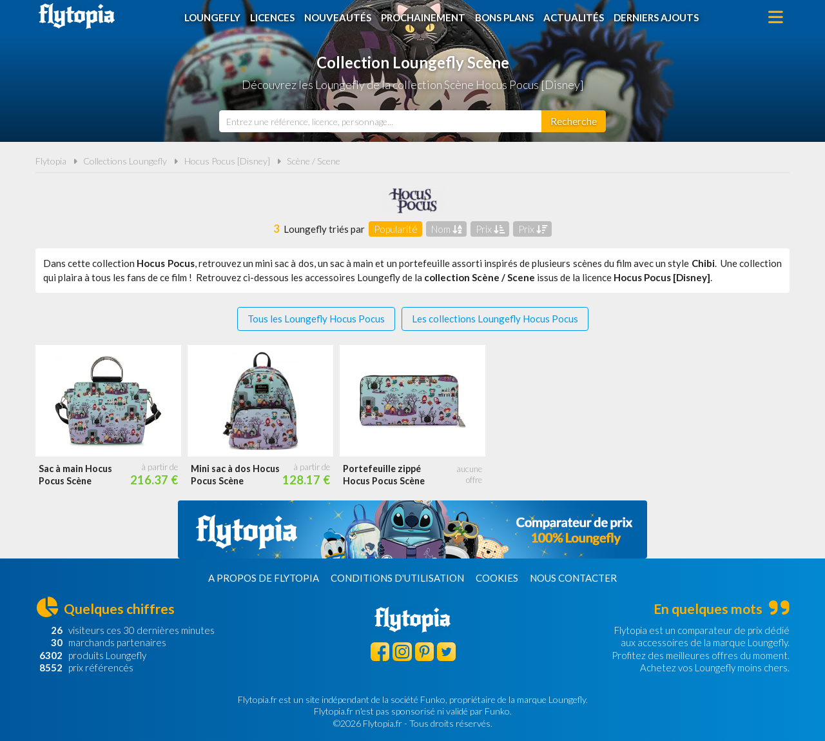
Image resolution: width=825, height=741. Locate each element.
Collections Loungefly (125, 160)
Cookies (497, 578)
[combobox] (380, 121)
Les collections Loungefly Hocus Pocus (495, 318)
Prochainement (423, 17)
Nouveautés (337, 17)
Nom (446, 229)
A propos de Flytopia (263, 578)
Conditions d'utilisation (397, 578)
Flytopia (77, 16)
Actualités (573, 17)
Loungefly (212, 17)
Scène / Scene (313, 160)
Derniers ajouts (656, 17)
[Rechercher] (573, 121)
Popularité (396, 229)
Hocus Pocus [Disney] (227, 160)
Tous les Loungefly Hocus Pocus (316, 318)
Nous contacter (573, 578)
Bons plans (504, 17)
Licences (272, 17)
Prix (490, 229)
